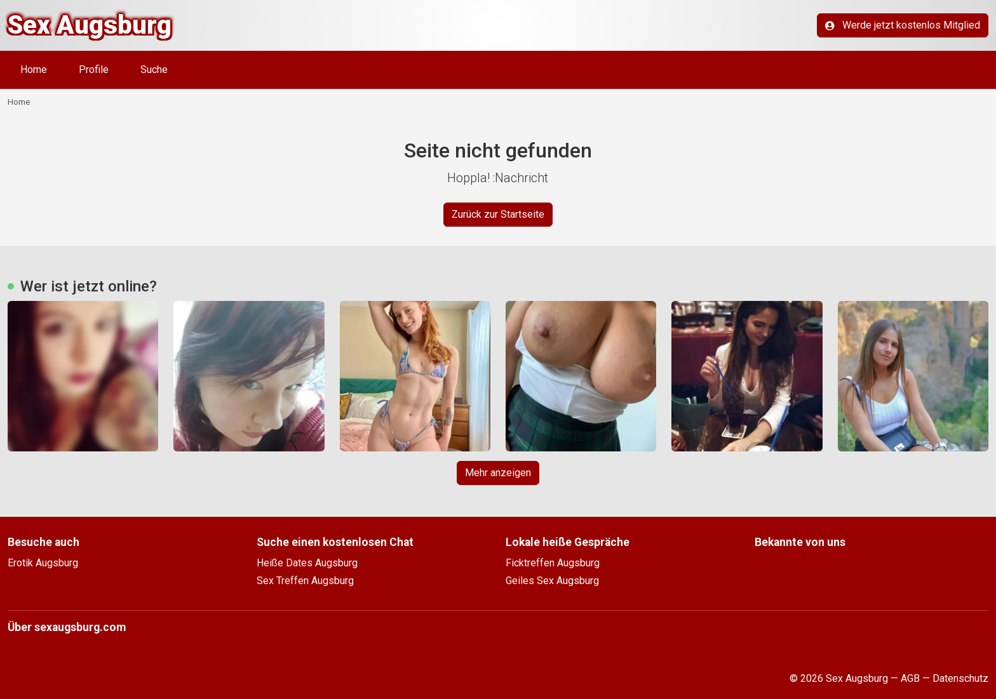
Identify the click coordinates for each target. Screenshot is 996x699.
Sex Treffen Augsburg (305, 581)
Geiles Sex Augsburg (552, 581)
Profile (94, 69)
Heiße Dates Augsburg (307, 563)
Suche (154, 69)
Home (33, 69)
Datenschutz (960, 678)
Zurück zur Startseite (498, 214)
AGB (910, 678)
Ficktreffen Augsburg (553, 563)
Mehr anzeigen (498, 473)
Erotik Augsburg (43, 563)
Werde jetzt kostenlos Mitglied (902, 25)
